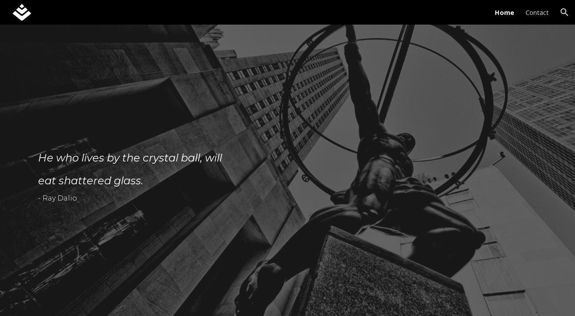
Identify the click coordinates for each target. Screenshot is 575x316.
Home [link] (504, 12)
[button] (564, 12)
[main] (136, 177)
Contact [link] (537, 12)
